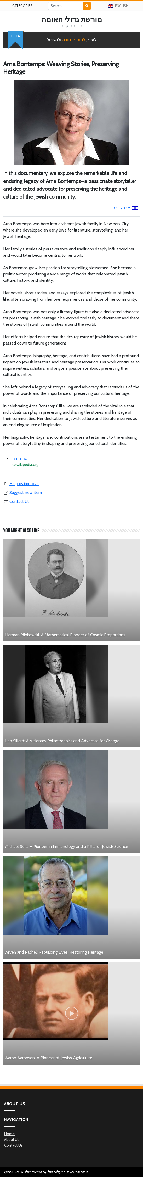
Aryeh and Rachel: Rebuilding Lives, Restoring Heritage (54, 952)
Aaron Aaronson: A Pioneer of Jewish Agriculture (48, 1057)
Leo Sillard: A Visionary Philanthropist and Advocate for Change (62, 740)
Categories (22, 6)
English (118, 6)
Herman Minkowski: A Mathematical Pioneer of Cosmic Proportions (65, 634)
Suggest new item (22, 492)
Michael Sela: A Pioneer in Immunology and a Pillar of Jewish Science (66, 846)
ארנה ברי (126, 207)
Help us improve (21, 483)
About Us (11, 1139)
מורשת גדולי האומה (71, 19)
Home (9, 1133)
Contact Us (16, 501)
